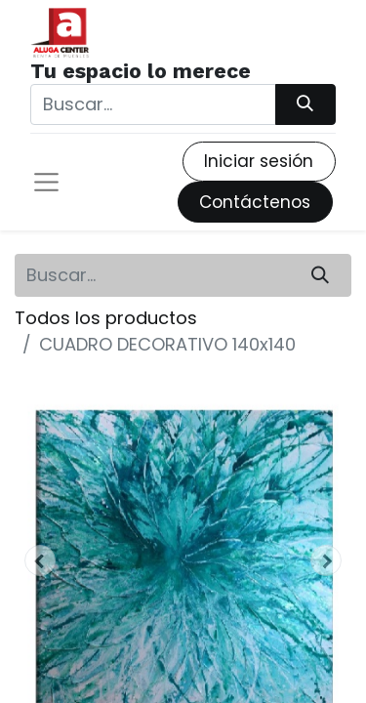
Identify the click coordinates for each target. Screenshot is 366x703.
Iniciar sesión (258, 161)
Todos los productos (106, 318)
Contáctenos (254, 202)
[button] (40, 560)
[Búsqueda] (305, 104)
